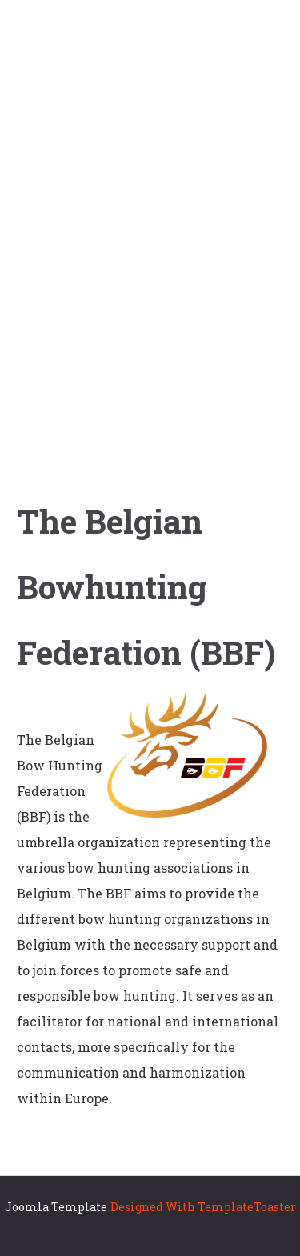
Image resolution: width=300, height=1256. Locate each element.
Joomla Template (56, 1206)
